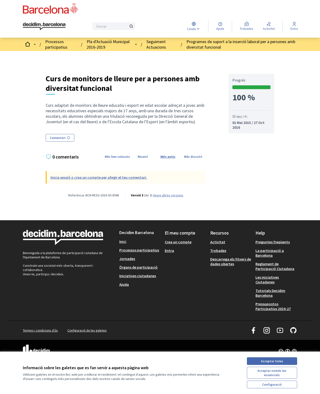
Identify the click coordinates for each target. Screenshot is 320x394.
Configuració (272, 384)
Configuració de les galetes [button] (87, 330)
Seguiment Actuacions (156, 44)
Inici (122, 241)
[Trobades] (246, 26)
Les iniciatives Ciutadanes (267, 279)
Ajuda (124, 284)
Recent (143, 156)
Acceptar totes (272, 361)
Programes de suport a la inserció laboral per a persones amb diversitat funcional (240, 44)
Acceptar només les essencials (271, 372)
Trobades (218, 250)
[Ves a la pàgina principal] (44, 26)
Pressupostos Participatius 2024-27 (273, 306)
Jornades (127, 258)
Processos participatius (56, 44)
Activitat (217, 242)
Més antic (167, 156)
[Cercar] (113, 26)
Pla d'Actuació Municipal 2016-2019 (108, 44)
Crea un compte (178, 242)
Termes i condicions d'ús (40, 330)
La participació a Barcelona (269, 253)
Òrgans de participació (138, 267)
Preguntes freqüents (272, 242)
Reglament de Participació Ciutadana (274, 266)
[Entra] (294, 26)
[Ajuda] (220, 26)
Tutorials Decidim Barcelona (270, 293)
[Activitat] (269, 26)
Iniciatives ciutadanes (137, 275)
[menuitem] (140, 241)
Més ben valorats (117, 156)
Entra (169, 250)
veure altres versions (168, 195)
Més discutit (193, 156)
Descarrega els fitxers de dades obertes (230, 261)
